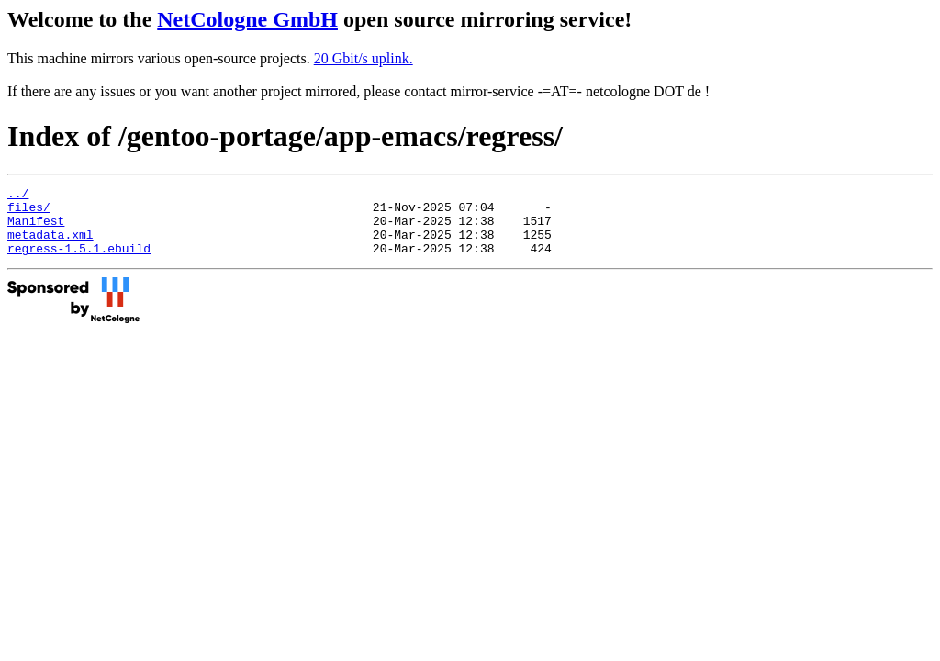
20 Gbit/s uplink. (363, 58)
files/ (28, 212)
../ (17, 195)
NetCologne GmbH (247, 19)
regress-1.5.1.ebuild (79, 261)
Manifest (35, 228)
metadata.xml (50, 245)
